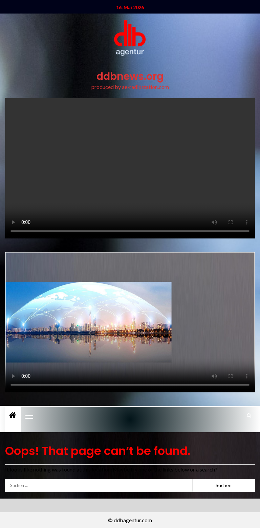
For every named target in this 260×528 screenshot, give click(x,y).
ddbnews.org (130, 76)
